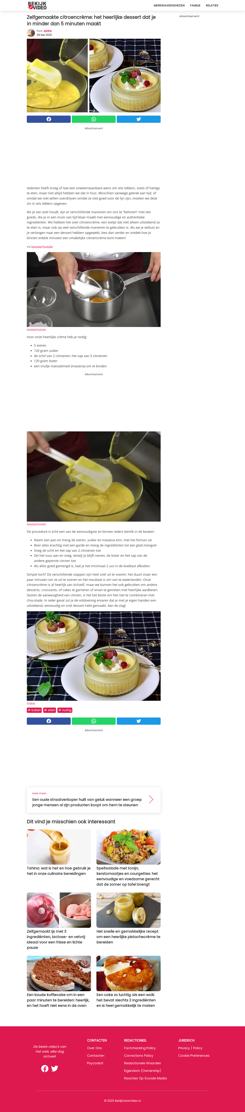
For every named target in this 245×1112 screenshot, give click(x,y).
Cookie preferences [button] (194, 1055)
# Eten (49, 710)
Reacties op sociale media (145, 1078)
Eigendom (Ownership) (142, 1070)
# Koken (34, 710)
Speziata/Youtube (42, 246)
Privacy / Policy (190, 1048)
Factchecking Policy (140, 1048)
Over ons (94, 1048)
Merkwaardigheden (169, 5)
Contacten (95, 1055)
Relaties (212, 5)
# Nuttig (64, 710)
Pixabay (31, 703)
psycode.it (95, 1063)
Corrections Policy (138, 1055)
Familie (195, 5)
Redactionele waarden (142, 1063)
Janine (47, 31)
